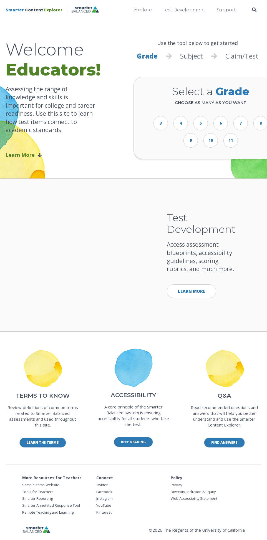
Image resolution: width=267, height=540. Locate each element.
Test (252, 56)
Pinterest (104, 512)
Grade (147, 56)
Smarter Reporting (37, 498)
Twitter (102, 484)
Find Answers (224, 442)
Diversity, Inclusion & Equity (193, 491)
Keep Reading (133, 442)
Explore (143, 9)
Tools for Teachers (38, 491)
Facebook (104, 491)
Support (226, 9)
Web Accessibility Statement (194, 498)
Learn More (24, 155)
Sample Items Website (41, 484)
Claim (234, 56)
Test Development (184, 9)
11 (230, 140)
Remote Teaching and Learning (48, 512)
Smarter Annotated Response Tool (51, 505)
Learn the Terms (43, 442)
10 (210, 140)
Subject (191, 56)
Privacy (177, 484)
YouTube (103, 505)
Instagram (104, 498)
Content (34, 9)
